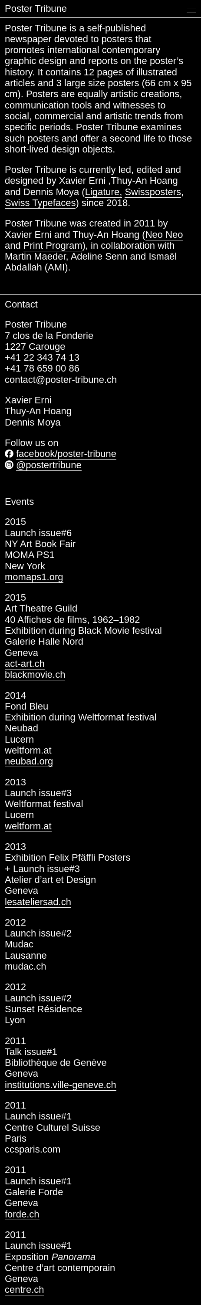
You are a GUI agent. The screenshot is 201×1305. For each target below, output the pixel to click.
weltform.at (28, 750)
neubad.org (29, 761)
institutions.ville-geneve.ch (60, 1084)
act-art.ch (25, 663)
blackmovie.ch (35, 674)
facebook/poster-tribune (66, 453)
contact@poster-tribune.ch (61, 379)
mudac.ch (25, 966)
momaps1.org (34, 576)
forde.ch (22, 1214)
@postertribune (49, 465)
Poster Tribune (36, 8)
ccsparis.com (32, 1149)
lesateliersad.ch (38, 901)
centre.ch (24, 1289)
